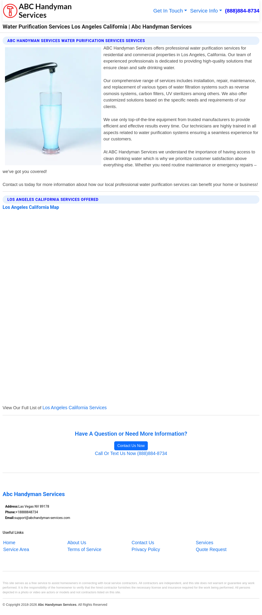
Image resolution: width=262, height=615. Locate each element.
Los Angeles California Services (75, 407)
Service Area (16, 549)
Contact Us (142, 542)
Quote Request (211, 549)
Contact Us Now (131, 446)
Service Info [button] (204, 11)
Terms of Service (84, 549)
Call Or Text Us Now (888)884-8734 (131, 453)
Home (9, 542)
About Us (76, 542)
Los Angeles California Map (31, 207)
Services (204, 542)
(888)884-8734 (242, 11)
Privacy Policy (145, 549)
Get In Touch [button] (168, 11)
